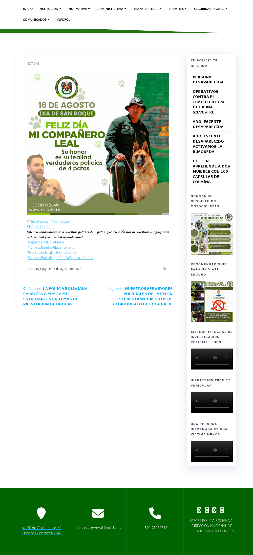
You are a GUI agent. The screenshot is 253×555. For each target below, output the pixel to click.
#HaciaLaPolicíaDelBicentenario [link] (51, 252)
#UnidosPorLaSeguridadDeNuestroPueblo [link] (60, 257)
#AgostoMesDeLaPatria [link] (46, 242)
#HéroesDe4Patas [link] (41, 226)
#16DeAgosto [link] (37, 221)
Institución (48, 9)
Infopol (63, 20)
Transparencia (145, 9)
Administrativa (110, 9)
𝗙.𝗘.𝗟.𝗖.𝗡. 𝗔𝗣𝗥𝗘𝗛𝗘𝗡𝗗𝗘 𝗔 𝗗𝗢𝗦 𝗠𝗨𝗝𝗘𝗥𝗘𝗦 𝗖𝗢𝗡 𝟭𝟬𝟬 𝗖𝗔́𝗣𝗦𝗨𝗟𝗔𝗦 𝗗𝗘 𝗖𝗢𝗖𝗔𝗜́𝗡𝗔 (211, 171)
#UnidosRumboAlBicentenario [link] (51, 247)
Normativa (78, 9)
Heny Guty (39, 269)
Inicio (28, 9)
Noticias (33, 63)
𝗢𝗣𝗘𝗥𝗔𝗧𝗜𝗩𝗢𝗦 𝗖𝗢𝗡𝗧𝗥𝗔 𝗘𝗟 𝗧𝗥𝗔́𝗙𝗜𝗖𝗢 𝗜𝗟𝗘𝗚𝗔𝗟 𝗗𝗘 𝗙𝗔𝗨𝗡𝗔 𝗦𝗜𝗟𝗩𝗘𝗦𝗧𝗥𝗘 (209, 101)
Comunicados (34, 20)
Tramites (176, 9)
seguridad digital (209, 9)
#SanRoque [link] (61, 221)
